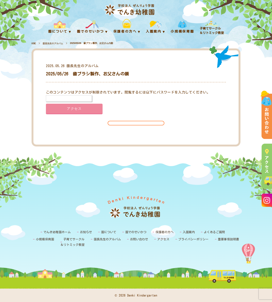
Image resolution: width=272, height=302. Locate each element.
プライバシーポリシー (193, 239)
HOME (33, 43)
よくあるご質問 (214, 232)
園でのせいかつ (135, 232)
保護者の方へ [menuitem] (125, 31)
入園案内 (189, 232)
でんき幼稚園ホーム (57, 232)
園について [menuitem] (58, 31)
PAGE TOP (248, 254)
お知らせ (86, 232)
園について (108, 232)
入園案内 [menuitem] (154, 31)
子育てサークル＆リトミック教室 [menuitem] (212, 30)
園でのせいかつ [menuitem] (90, 31)
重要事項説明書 (228, 239)
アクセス (163, 239)
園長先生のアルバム (53, 43)
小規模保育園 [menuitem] (182, 31)
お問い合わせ (139, 239)
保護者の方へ (164, 232)
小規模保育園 (45, 239)
